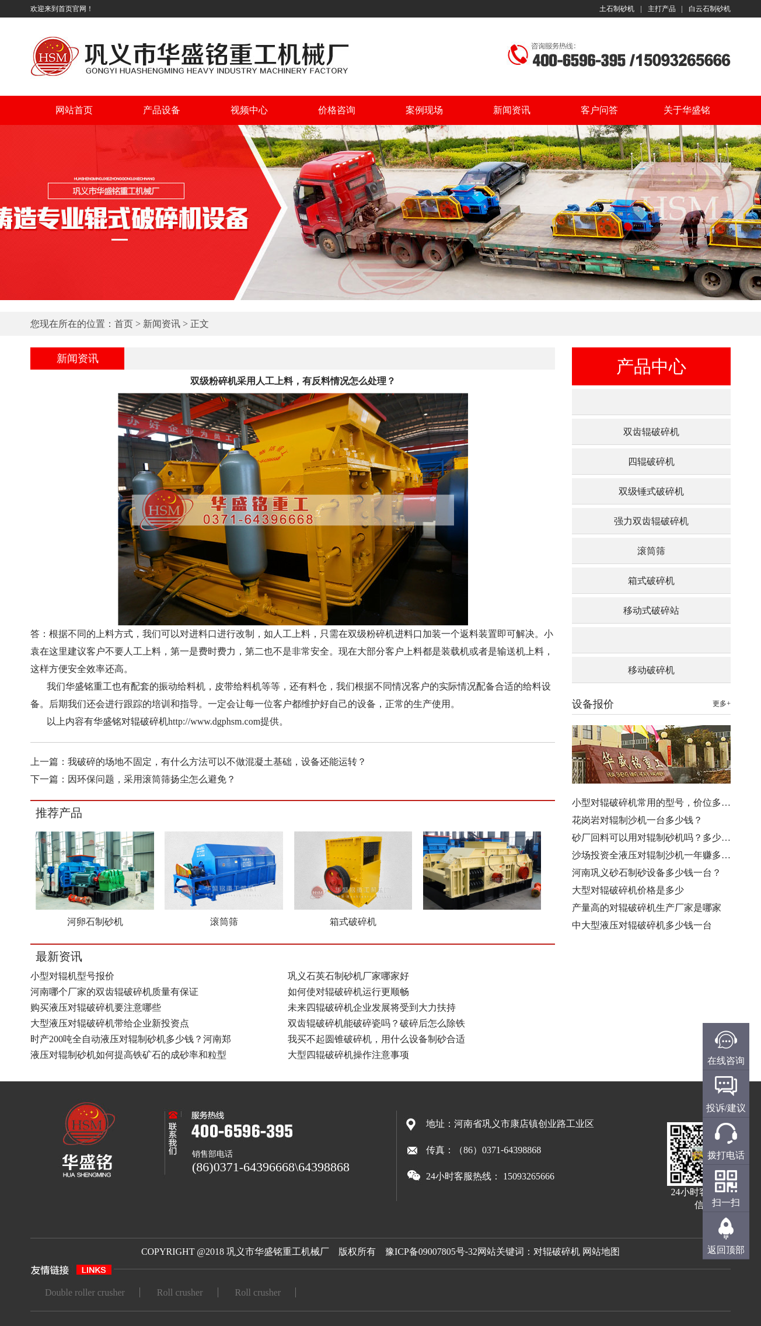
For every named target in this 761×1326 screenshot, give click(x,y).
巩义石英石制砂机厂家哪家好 (348, 976)
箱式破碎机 (651, 581)
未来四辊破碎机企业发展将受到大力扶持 (372, 1007)
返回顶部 (726, 1250)
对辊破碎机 (556, 1252)
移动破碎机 (651, 670)
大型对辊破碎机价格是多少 (628, 890)
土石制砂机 (616, 9)
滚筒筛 (651, 551)
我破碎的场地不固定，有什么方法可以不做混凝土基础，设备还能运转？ (217, 762)
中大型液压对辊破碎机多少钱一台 (642, 925)
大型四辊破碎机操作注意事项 (348, 1055)
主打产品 (662, 9)
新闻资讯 (511, 110)
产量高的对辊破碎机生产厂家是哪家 (646, 908)
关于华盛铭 (687, 110)
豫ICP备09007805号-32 (431, 1252)
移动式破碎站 (651, 610)
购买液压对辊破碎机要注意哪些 (95, 1007)
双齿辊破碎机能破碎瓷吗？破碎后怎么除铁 (376, 1023)
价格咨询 (336, 110)
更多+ (722, 703)
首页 (123, 324)
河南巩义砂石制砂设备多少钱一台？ (646, 873)
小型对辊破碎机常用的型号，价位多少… (656, 803)
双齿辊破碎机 (651, 432)
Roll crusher (180, 1292)
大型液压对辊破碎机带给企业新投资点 (109, 1023)
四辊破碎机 (651, 462)
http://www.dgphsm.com (214, 721)
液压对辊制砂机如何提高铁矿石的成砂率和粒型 (128, 1055)
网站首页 (74, 110)
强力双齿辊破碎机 (651, 521)
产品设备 (161, 110)
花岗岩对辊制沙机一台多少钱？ (637, 820)
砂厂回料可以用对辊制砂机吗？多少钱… (656, 838)
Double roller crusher (85, 1292)
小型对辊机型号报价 (72, 976)
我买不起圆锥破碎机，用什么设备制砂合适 (376, 1039)
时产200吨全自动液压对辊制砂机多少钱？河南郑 (130, 1039)
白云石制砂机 (710, 9)
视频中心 (249, 110)
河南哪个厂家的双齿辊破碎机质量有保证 (114, 992)
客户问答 (599, 110)
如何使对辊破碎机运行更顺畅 (348, 992)
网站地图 (601, 1252)
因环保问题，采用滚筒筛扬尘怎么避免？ (152, 779)
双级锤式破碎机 (651, 491)
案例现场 (424, 110)
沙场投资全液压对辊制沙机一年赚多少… (656, 855)
